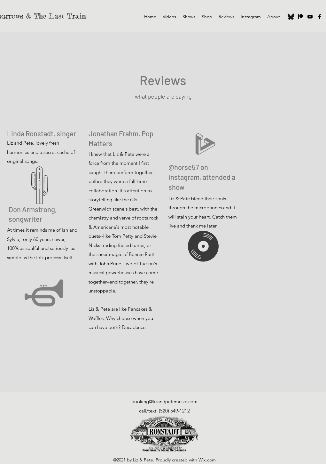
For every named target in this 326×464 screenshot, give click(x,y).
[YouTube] (310, 16)
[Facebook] (319, 16)
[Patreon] (300, 16)
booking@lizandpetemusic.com (164, 401)
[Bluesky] (291, 16)
